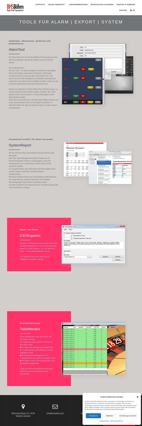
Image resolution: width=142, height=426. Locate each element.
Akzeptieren (93, 416)
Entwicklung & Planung (102, 4)
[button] (137, 397)
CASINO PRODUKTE (56, 4)
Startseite (40, 4)
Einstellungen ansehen (127, 416)
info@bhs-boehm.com (55, 413)
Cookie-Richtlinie (104, 421)
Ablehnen (109, 416)
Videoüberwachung (78, 4)
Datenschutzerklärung (116, 421)
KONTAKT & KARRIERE (126, 4)
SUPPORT (123, 10)
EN (132, 10)
